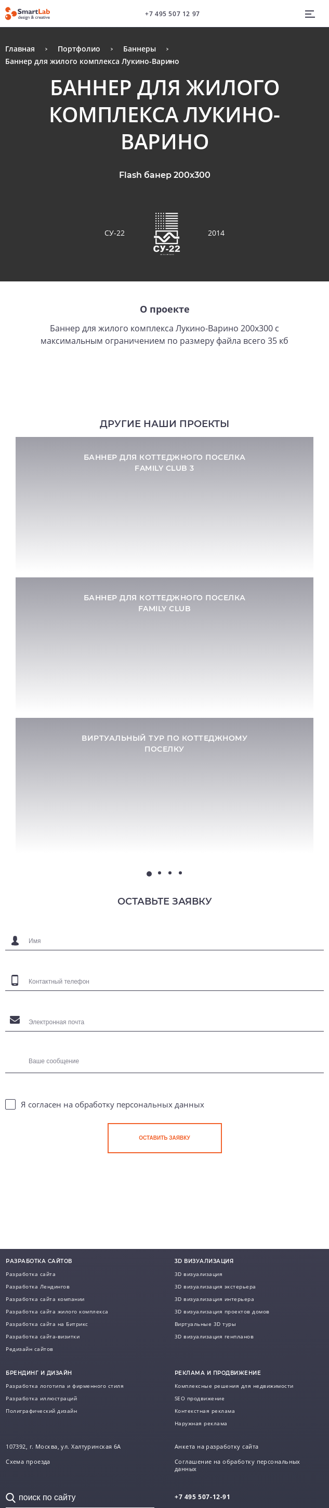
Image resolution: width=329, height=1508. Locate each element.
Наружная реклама (201, 1423)
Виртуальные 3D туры (205, 1323)
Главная (20, 49)
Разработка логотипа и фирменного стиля (65, 1385)
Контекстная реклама (205, 1410)
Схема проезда (28, 1461)
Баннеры (139, 49)
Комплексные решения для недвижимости (234, 1385)
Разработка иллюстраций (41, 1398)
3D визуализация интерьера (215, 1299)
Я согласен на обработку (112, 1104)
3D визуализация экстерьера (215, 1286)
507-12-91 (203, 1496)
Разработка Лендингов (38, 1286)
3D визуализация (199, 1274)
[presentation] (187, 1184)
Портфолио (79, 49)
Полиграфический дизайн (41, 1410)
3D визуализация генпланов (214, 1336)
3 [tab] (170, 872)
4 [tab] (180, 872)
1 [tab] (149, 874)
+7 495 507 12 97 (172, 13)
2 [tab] (159, 872)
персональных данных (160, 1104)
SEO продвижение (200, 1398)
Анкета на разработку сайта (216, 1446)
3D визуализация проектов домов (222, 1311)
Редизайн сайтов (30, 1348)
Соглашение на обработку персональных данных (237, 1465)
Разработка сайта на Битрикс (47, 1323)
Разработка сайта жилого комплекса (57, 1311)
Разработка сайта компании (45, 1299)
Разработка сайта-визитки (43, 1336)
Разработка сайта (31, 1274)
